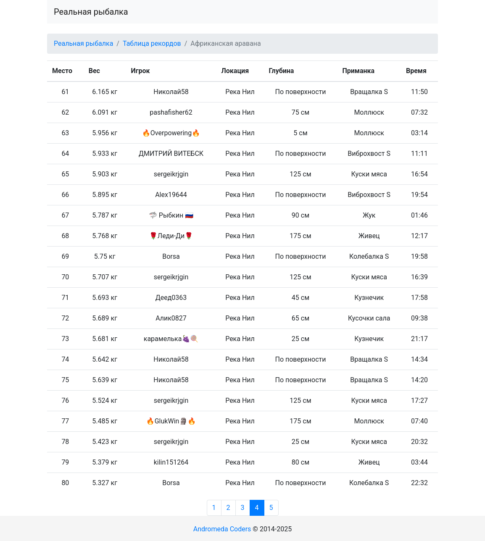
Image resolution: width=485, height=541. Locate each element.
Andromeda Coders (222, 529)
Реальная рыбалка (91, 12)
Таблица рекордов (152, 43)
